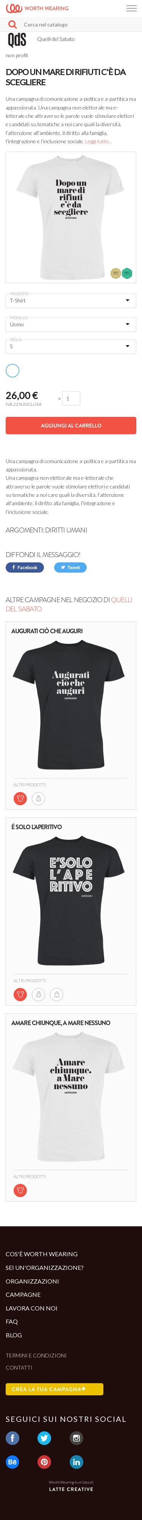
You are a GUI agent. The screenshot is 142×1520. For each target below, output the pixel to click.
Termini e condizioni (36, 1355)
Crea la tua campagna (49, 1389)
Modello (19, 317)
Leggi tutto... (98, 141)
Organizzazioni (32, 1281)
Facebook (24, 567)
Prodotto (19, 293)
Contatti (19, 1367)
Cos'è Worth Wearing (42, 1253)
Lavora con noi (32, 1308)
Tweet (70, 567)
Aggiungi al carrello (71, 425)
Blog (14, 1334)
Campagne (23, 1294)
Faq (12, 1321)
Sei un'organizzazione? (45, 1267)
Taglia (16, 339)
